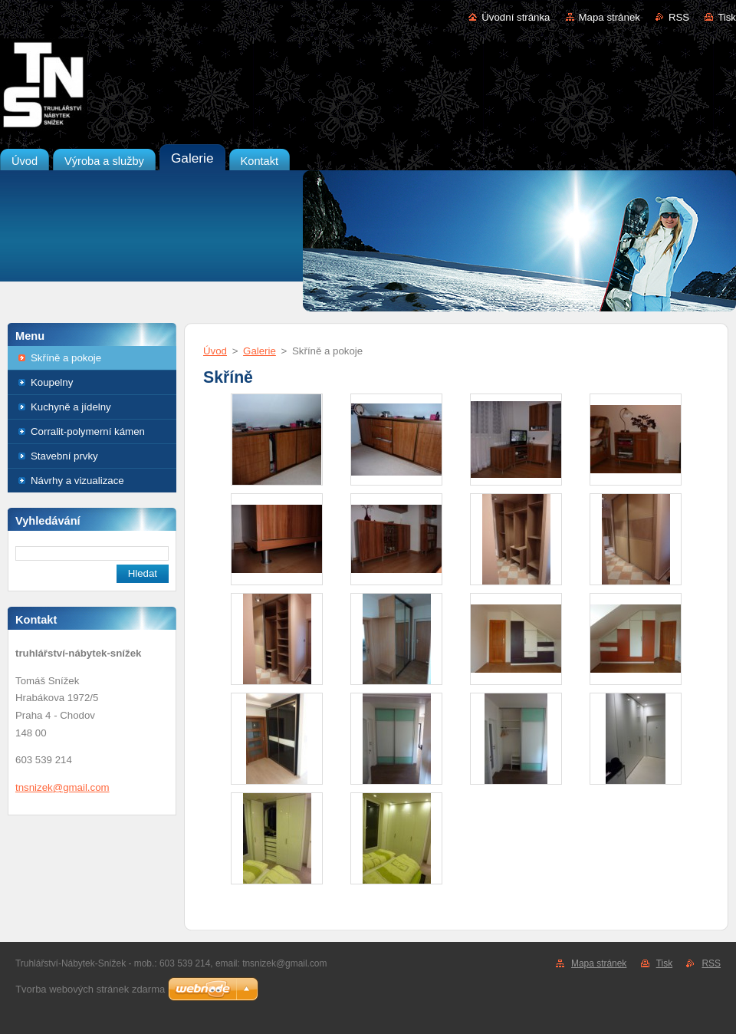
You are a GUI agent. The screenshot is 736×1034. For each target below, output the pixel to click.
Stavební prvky (64, 456)
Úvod (215, 351)
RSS (679, 17)
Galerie (259, 351)
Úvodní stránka (515, 17)
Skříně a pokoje (66, 358)
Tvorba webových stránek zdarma (90, 989)
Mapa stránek (609, 17)
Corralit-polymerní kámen (88, 431)
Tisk (727, 17)
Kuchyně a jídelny (71, 407)
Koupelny (52, 382)
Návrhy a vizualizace (77, 480)
